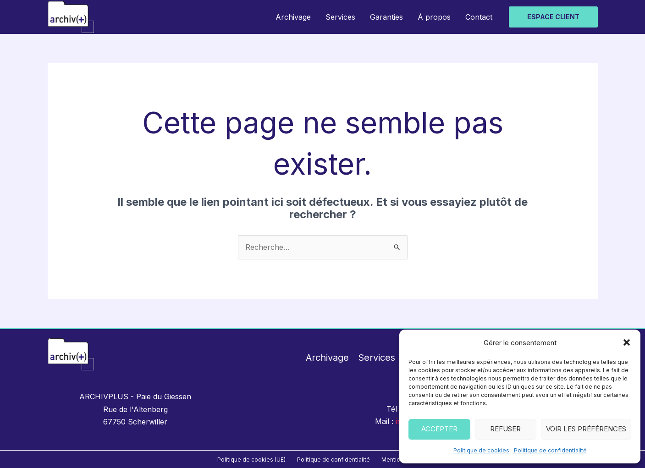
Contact (478, 17)
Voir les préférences (586, 428)
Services (340, 17)
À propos (434, 17)
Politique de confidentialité (550, 450)
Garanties (386, 17)
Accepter (439, 428)
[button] (626, 342)
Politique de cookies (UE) (251, 459)
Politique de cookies (481, 450)
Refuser (505, 428)
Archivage (293, 17)
